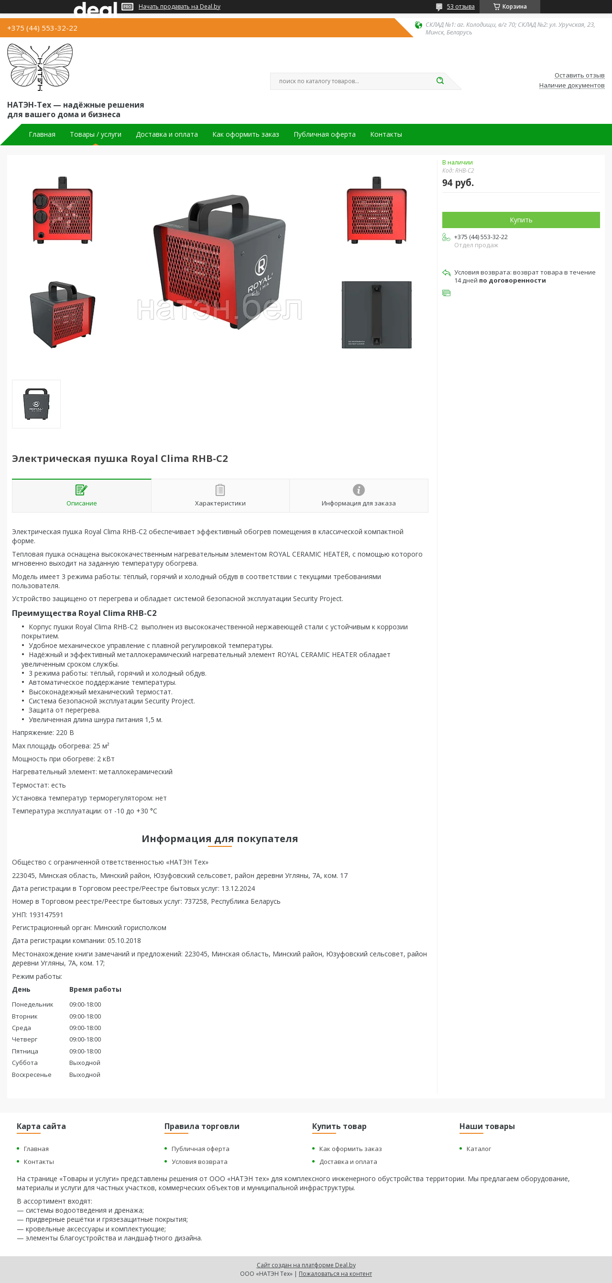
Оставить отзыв (580, 75)
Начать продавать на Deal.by (179, 6)
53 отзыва (461, 6)
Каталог (479, 1148)
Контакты (386, 134)
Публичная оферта (325, 134)
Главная (42, 134)
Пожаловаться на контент (335, 1274)
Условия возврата (200, 1161)
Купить (521, 219)
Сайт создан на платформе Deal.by (306, 1265)
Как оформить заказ (245, 134)
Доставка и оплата (167, 134)
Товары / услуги (95, 134)
